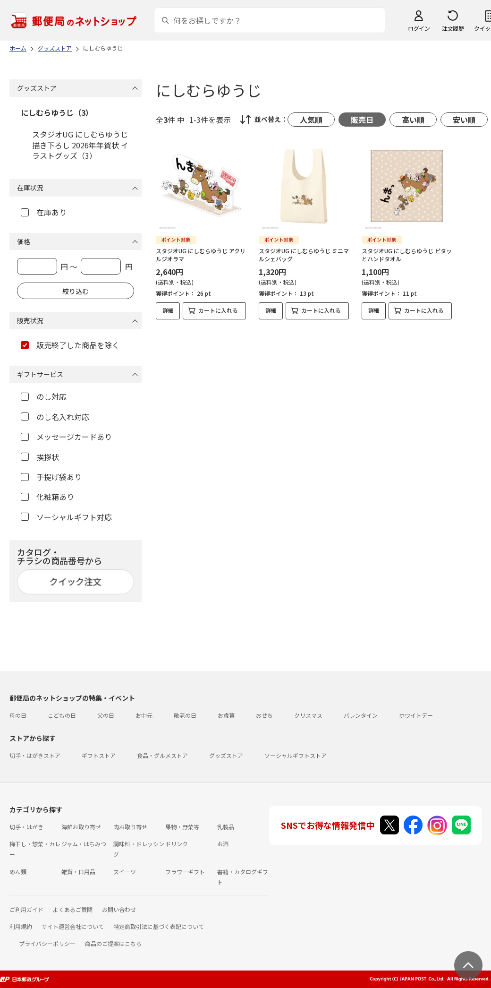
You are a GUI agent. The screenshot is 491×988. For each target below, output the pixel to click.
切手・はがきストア (34, 755)
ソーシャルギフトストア (295, 755)
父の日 (105, 715)
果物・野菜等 (182, 827)
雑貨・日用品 (78, 872)
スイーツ (124, 872)
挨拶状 (40, 457)
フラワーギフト (185, 872)
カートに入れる (218, 310)
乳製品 (225, 827)
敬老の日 (185, 715)
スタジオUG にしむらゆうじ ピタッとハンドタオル (407, 255)
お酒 (223, 844)
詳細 (168, 310)
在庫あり (44, 212)
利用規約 (20, 926)
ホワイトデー (416, 715)
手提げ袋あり (51, 476)
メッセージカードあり (66, 436)
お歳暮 (226, 715)
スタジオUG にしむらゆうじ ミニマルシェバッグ (304, 255)
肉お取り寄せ (130, 827)
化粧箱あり (47, 496)
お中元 (143, 715)
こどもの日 (62, 715)
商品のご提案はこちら (113, 943)
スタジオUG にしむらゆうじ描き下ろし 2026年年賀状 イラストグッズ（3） (80, 145)
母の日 (17, 715)
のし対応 (44, 396)
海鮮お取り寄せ (81, 827)
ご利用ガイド (26, 909)
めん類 (17, 872)
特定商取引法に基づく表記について (158, 926)
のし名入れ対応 (55, 416)
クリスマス (308, 715)
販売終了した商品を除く (70, 345)
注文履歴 (453, 28)
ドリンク (176, 844)
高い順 (413, 119)
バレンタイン (361, 715)
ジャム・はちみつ (83, 844)
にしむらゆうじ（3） (57, 112)
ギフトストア (99, 755)
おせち (264, 715)
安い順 (464, 119)
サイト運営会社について (73, 926)
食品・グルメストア (162, 755)
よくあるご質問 (73, 909)
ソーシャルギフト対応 (66, 517)
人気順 (311, 119)
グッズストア (226, 755)
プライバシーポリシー (47, 943)
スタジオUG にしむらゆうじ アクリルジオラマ (201, 255)
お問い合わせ (119, 909)
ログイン (419, 28)
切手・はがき (26, 827)
